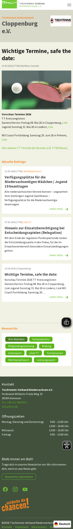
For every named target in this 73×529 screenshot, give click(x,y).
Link (64, 122)
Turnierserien (55, 353)
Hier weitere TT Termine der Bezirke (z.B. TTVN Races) (34, 148)
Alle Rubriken (16, 339)
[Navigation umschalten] (69, 5)
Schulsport (15, 353)
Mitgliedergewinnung (21, 346)
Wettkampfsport (18, 360)
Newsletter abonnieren (19, 476)
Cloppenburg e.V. (20, 27)
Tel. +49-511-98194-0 (14, 402)
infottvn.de (10, 406)
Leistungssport (46, 360)
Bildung (46, 346)
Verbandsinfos (41, 339)
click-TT (34, 353)
